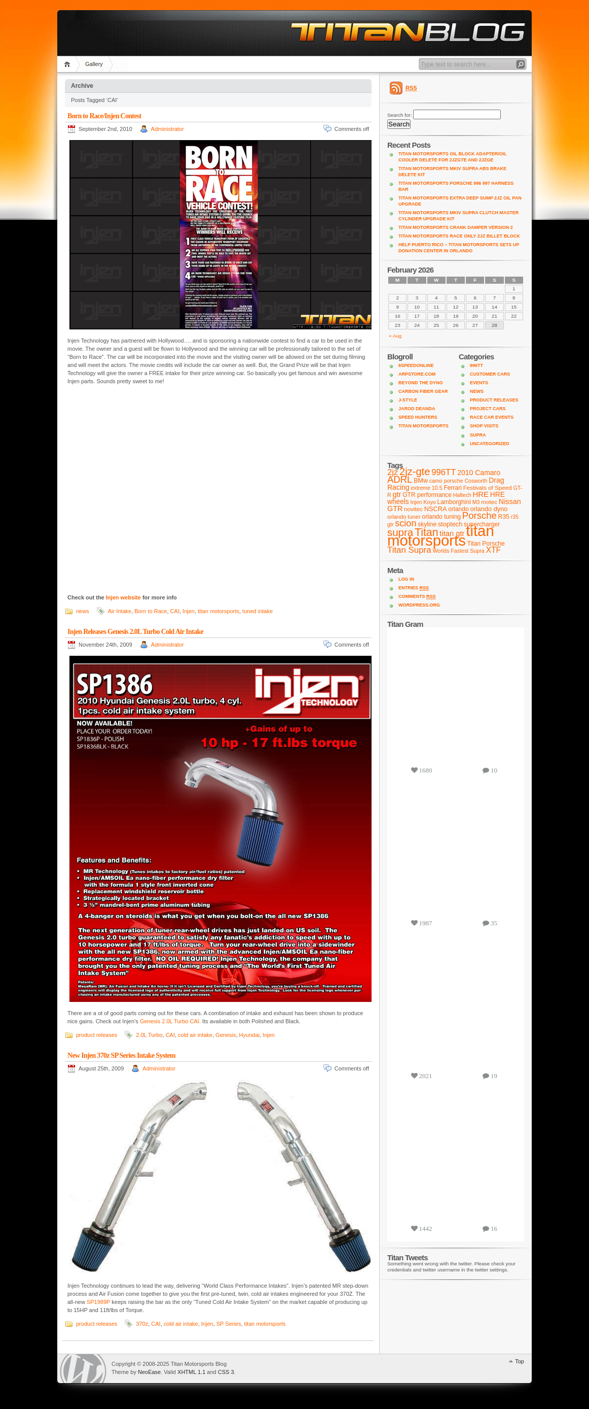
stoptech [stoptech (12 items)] (450, 524)
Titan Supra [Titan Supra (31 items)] (409, 550)
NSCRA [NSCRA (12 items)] (435, 509)
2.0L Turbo (149, 1035)
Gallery (94, 64)
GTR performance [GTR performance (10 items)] (427, 494)
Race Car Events (491, 417)
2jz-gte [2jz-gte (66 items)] (414, 471)
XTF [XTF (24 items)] (493, 550)
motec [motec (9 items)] (489, 501)
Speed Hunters (417, 417)
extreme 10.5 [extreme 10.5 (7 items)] (426, 488)
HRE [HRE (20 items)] (481, 494)
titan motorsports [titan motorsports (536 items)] (440, 535)
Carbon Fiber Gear (423, 391)
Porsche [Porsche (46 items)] (479, 515)
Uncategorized (489, 443)
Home (68, 64)
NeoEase (149, 1372)
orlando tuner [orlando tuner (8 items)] (404, 517)
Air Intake (119, 611)
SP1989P (98, 1302)
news (82, 611)
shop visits (484, 425)
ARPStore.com (416, 374)
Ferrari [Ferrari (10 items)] (453, 487)
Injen (188, 611)
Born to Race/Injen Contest (104, 116)
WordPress (83, 1368)
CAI (174, 611)
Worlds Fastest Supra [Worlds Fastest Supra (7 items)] (458, 551)
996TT (476, 365)
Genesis (225, 1035)
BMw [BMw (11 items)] (421, 480)
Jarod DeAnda (416, 408)
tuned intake (257, 611)
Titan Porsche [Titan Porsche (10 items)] (486, 543)
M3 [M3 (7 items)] (476, 502)
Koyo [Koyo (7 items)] (429, 502)
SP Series (228, 1324)
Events (479, 382)
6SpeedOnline (416, 365)
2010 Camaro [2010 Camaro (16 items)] (478, 472)
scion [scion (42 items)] (405, 523)
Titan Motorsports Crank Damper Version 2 (455, 227)
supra (478, 435)
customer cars (490, 374)
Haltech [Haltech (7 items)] (462, 495)
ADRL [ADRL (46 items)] (399, 479)
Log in (406, 579)
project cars (488, 408)
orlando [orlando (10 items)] (458, 509)
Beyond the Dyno (420, 382)
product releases (96, 1035)
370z (142, 1324)
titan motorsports (218, 611)
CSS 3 (226, 1372)
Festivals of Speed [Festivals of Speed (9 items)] (487, 487)
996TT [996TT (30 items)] (443, 472)
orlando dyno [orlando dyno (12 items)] (488, 509)
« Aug (395, 336)
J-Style (407, 399)
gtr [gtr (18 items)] (396, 494)
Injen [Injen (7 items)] (416, 502)
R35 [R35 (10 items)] (503, 516)
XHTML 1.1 (191, 1372)
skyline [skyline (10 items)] (427, 524)
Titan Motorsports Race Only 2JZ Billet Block (459, 236)
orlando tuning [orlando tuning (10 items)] (441, 516)
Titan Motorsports (423, 425)
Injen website (123, 597)
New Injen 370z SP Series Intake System (121, 1055)
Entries (413, 588)
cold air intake (195, 1035)
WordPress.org (419, 605)
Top (519, 1361)
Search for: (399, 115)
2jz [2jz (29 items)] (392, 472)
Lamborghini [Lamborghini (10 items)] (453, 502)
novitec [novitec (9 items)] (413, 509)
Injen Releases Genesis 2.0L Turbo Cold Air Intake (135, 631)
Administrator (167, 129)
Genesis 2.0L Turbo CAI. (170, 1021)
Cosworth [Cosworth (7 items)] (475, 481)
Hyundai (249, 1035)
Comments (417, 596)
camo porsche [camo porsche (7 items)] (446, 481)
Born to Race (150, 611)
